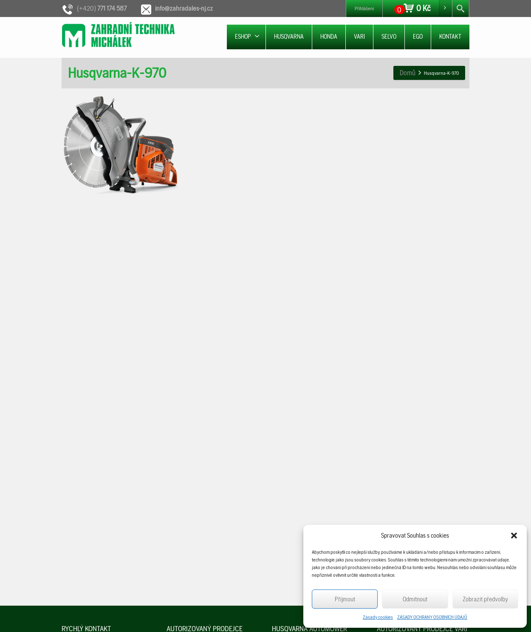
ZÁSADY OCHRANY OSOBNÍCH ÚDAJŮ (432, 617)
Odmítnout (415, 599)
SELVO (388, 36)
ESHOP (247, 36)
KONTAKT (450, 36)
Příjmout (345, 599)
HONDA (328, 36)
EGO (418, 36)
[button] (514, 535)
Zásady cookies (378, 617)
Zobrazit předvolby (485, 599)
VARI (359, 36)
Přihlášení (364, 8)
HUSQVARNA (289, 36)
